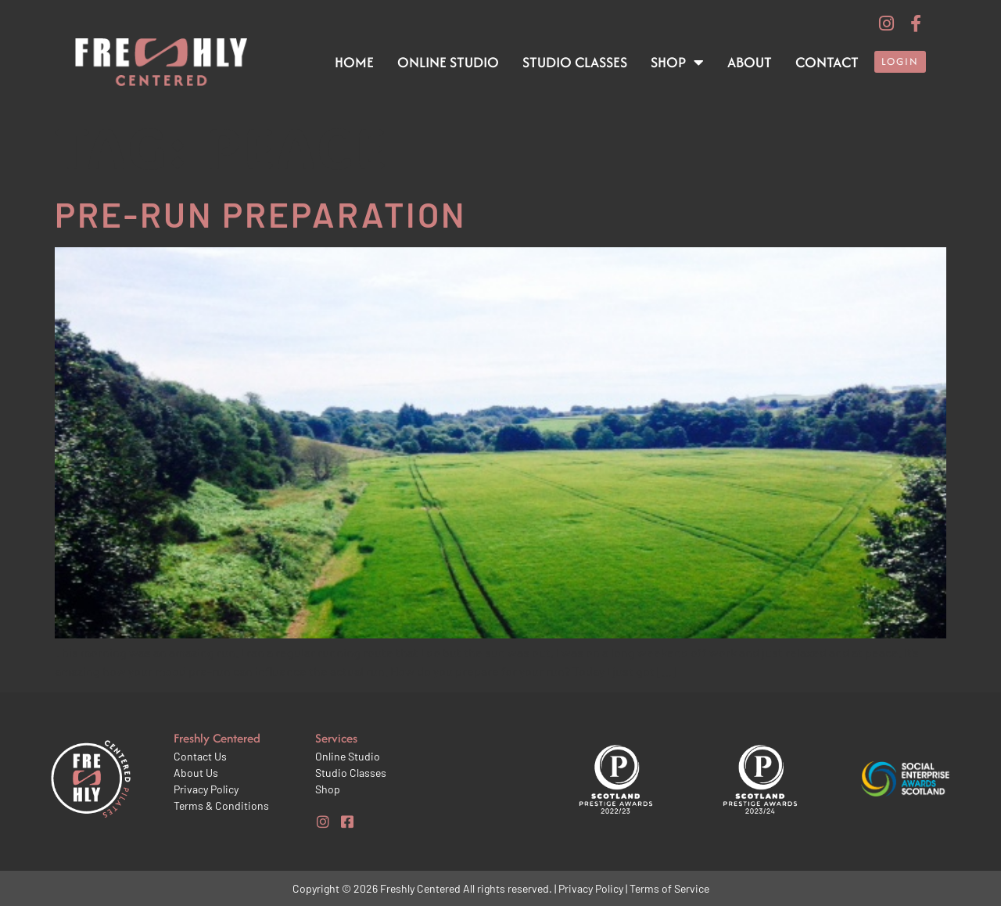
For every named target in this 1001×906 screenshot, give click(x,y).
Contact (827, 62)
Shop (677, 62)
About (749, 62)
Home (354, 62)
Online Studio (448, 62)
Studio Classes (574, 62)
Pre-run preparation (260, 214)
